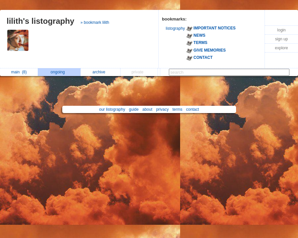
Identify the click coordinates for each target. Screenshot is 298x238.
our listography (112, 109)
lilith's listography (40, 21)
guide (133, 109)
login (281, 30)
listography (175, 28)
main (18, 72)
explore (281, 48)
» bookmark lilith (94, 22)
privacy (162, 109)
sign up (281, 39)
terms (177, 109)
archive (100, 72)
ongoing (59, 72)
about (147, 109)
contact (192, 109)
